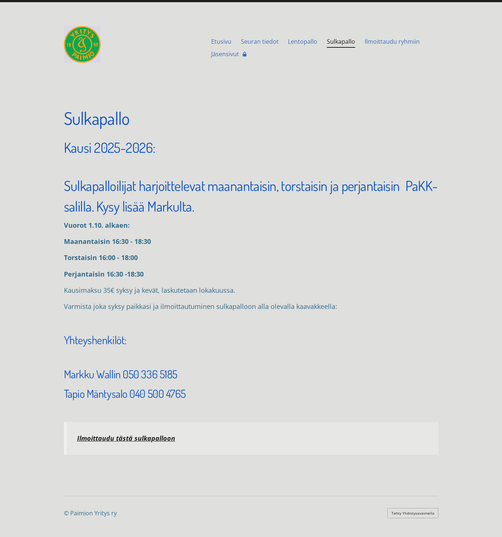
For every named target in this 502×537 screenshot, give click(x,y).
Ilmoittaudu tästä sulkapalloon (126, 438)
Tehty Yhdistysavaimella (412, 513)
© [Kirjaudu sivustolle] (67, 513)
